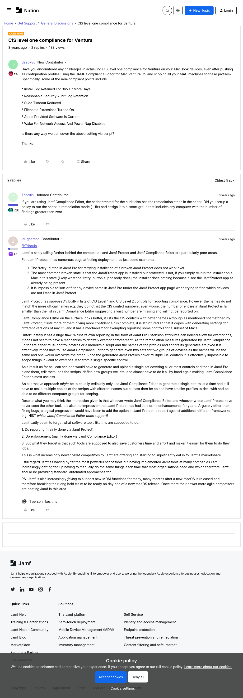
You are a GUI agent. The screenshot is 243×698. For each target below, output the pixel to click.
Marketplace (20, 645)
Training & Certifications (29, 622)
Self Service (133, 614)
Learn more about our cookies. (208, 667)
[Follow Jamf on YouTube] (31, 589)
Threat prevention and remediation (151, 637)
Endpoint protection (139, 630)
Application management (77, 637)
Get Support (27, 23)
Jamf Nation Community (29, 630)
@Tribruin (29, 246)
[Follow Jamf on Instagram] (40, 589)
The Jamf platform (72, 614)
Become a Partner (24, 652)
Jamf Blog (18, 637)
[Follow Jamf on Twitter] (12, 589)
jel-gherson (31, 239)
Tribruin (28, 195)
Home (8, 23)
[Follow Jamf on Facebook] (49, 589)
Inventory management (76, 645)
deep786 (29, 62)
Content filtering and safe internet (150, 645)
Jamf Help (18, 614)
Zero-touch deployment (76, 622)
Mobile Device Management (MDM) (86, 630)
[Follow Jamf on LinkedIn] (22, 589)
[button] (9, 11)
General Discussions (57, 23)
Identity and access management (150, 622)
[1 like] (39, 501)
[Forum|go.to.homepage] (27, 10)
